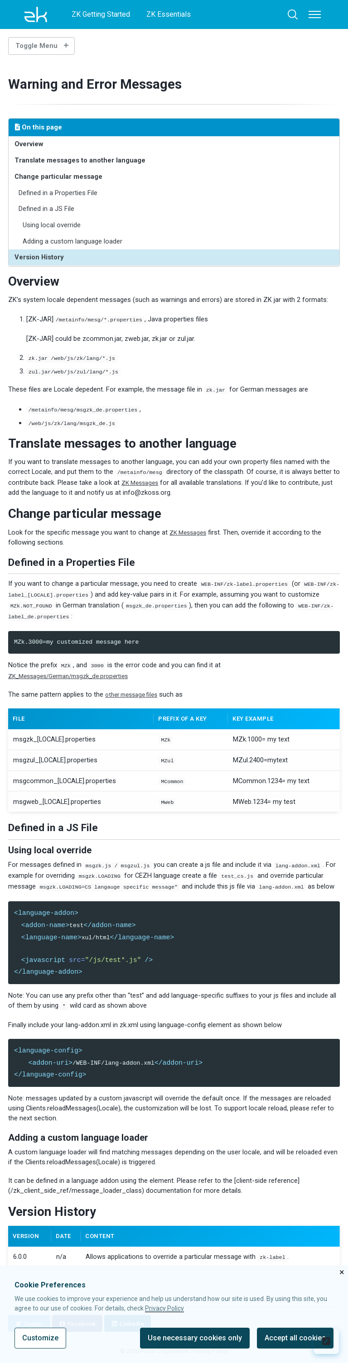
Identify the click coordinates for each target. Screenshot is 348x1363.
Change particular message (59, 176)
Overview (29, 144)
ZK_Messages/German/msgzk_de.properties (76, 670)
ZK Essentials (168, 14)
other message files (134, 689)
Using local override (52, 225)
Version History (39, 257)
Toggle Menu (36, 46)
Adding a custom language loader (73, 241)
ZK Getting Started (101, 14)
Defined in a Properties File (58, 193)
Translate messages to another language (80, 160)
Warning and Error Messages (105, 83)
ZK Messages (142, 479)
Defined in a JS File (47, 209)
